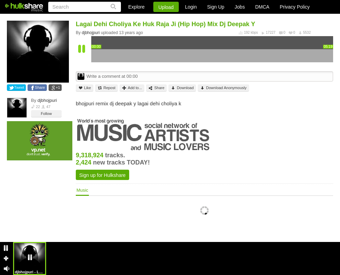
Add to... (132, 88)
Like (84, 88)
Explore (136, 7)
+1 (58, 87)
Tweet (19, 87)
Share (40, 87)
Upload (166, 7)
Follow (46, 114)
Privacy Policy (295, 7)
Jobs (240, 7)
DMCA (262, 7)
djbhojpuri (47, 100)
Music (82, 190)
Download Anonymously (223, 88)
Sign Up (215, 7)
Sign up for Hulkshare (102, 175)
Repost (106, 88)
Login (191, 7)
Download (182, 88)
